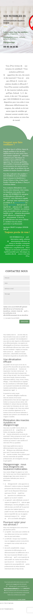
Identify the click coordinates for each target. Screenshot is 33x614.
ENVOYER (24, 322)
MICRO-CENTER (21, 599)
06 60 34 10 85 (10, 47)
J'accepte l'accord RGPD (11, 318)
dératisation (12, 205)
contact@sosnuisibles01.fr (11, 588)
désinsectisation (20, 203)
